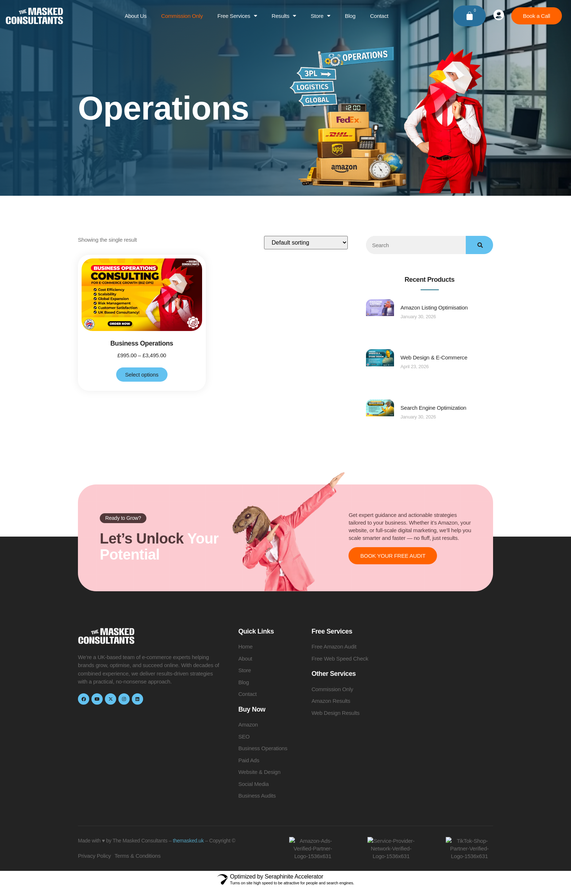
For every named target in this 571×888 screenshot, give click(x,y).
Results (284, 15)
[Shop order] (306, 242)
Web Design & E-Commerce (434, 357)
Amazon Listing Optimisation (434, 307)
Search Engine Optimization (433, 408)
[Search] (479, 245)
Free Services (237, 15)
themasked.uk (188, 841)
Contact (379, 16)
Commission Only (182, 16)
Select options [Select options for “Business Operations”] (141, 374)
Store (320, 15)
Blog (350, 16)
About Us (135, 16)
